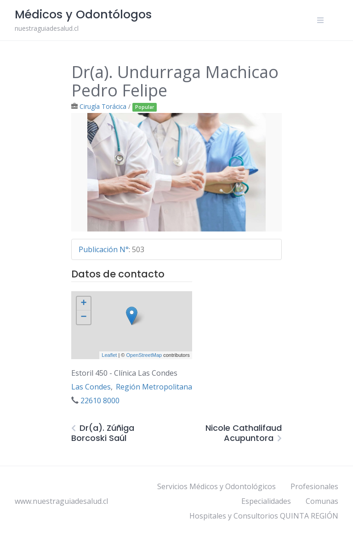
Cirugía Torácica (103, 106)
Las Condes (91, 387)
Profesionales (314, 486)
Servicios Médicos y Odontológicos (216, 486)
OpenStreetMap (144, 355)
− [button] (84, 317)
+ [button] (84, 303)
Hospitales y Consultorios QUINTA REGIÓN (263, 516)
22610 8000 (100, 400)
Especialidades (266, 501)
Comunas (322, 501)
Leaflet (109, 355)
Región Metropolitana (154, 387)
